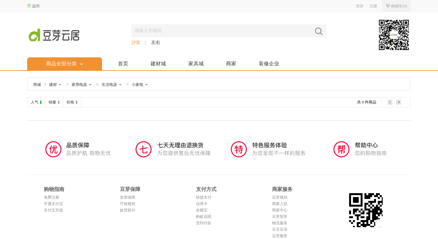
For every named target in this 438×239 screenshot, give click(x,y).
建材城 (158, 63)
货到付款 (203, 223)
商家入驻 (279, 204)
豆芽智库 (279, 216)
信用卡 (201, 204)
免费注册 (51, 197)
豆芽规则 (279, 197)
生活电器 (109, 84)
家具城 (196, 63)
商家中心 (279, 210)
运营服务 (279, 236)
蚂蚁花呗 (203, 216)
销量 (52, 102)
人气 (34, 102)
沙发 (135, 42)
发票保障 (127, 197)
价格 (70, 102)
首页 (123, 63)
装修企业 (269, 63)
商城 (37, 84)
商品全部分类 (64, 63)
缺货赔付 (127, 210)
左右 (155, 42)
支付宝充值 (53, 210)
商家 (231, 63)
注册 (373, 6)
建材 (53, 84)
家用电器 (79, 84)
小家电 (137, 84)
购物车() (396, 6)
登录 (360, 6)
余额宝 (201, 210)
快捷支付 (203, 197)
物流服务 (279, 223)
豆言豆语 (279, 229)
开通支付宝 (53, 204)
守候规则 (127, 204)
